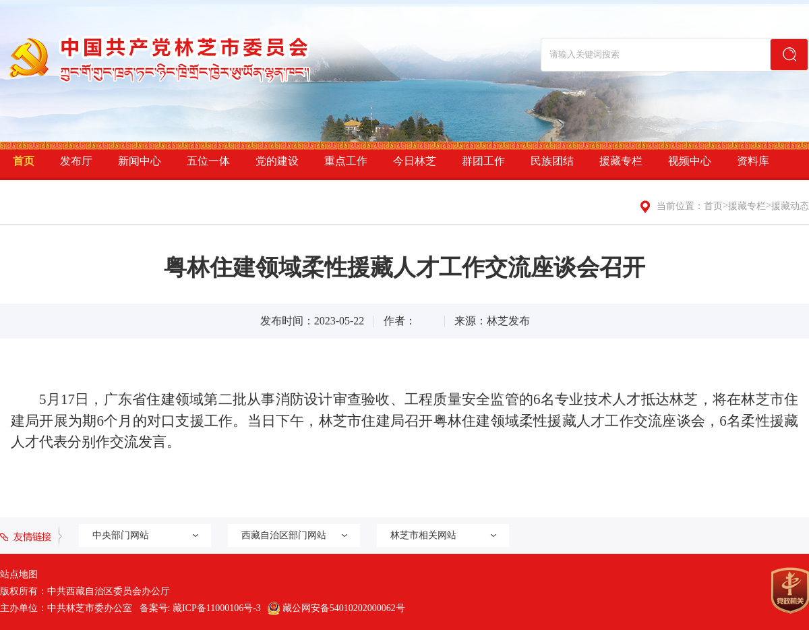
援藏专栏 (620, 161)
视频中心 (689, 161)
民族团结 (552, 161)
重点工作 (345, 161)
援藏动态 (790, 206)
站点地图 (19, 574)
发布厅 (76, 161)
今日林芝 (414, 161)
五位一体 (208, 161)
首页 (23, 161)
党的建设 (277, 161)
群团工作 (483, 161)
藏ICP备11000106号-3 (217, 608)
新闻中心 (139, 161)
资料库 (753, 161)
